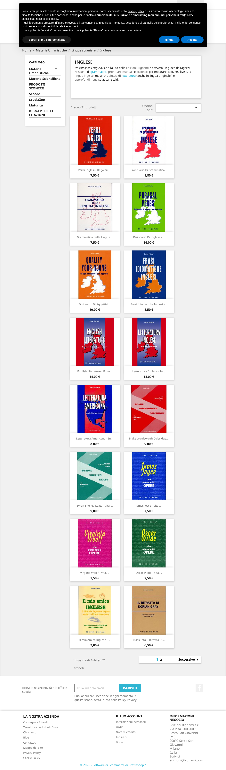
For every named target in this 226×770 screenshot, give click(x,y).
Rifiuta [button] (169, 39)
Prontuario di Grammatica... (149, 170)
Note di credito (125, 732)
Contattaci (29, 742)
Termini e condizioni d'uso (40, 727)
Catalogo (37, 62)
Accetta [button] (192, 39)
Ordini (120, 727)
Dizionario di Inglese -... (149, 237)
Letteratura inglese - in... (148, 371)
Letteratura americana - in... (94, 438)
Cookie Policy (31, 758)
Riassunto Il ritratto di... (149, 640)
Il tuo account (129, 716)
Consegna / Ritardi (35, 722)
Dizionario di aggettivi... (94, 304)
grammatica (98, 72)
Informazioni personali (131, 722)
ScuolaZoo (37, 100)
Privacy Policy (32, 753)
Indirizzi (121, 737)
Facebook (199, 688)
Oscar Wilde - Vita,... (149, 573)
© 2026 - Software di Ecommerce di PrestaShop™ (113, 765)
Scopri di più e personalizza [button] (47, 39)
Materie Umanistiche (39, 71)
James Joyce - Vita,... (149, 505)
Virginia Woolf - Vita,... (94, 573)
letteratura (129, 75)
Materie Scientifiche (45, 79)
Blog (26, 737)
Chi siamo (29, 732)
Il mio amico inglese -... (94, 640)
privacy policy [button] (136, 11)
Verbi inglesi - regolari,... (94, 170)
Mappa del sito (33, 747)
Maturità (36, 105)
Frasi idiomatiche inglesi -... (149, 304)
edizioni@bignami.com (186, 760)
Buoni (120, 742)
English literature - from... (94, 371)
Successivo (189, 659)
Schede (34, 94)
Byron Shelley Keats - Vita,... (95, 505)
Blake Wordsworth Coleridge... (149, 438)
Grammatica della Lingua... (94, 237)
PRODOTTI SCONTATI (37, 86)
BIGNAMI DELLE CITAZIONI (41, 113)
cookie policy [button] (50, 18)
